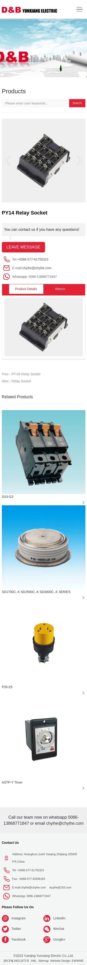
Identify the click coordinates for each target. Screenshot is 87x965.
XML (34, 960)
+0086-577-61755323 (32, 259)
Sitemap (43, 960)
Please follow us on (18, 907)
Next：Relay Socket (16, 381)
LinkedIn (59, 918)
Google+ (59, 939)
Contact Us (10, 842)
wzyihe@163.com (60, 887)
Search (77, 103)
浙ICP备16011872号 (16, 960)
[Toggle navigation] (79, 9)
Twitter (16, 929)
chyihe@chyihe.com (37, 268)
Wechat (58, 929)
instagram (19, 918)
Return (60, 289)
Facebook (19, 939)
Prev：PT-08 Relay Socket (21, 374)
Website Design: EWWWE (67, 960)
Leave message (23, 247)
